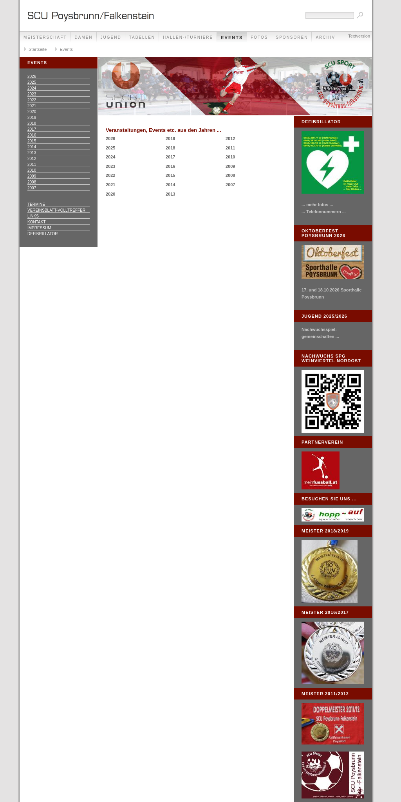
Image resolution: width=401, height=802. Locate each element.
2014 (31, 147)
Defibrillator (42, 234)
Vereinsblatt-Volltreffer (56, 210)
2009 (31, 176)
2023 (31, 94)
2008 (31, 182)
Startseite (38, 49)
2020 (31, 112)
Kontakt (36, 222)
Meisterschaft (45, 37)
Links (33, 216)
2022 (31, 100)
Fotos (259, 37)
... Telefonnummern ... (324, 211)
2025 (31, 82)
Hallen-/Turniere (188, 37)
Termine (36, 204)
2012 (31, 158)
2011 (31, 164)
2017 (31, 129)
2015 (31, 141)
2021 (31, 106)
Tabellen (142, 37)
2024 (31, 88)
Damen (83, 37)
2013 (31, 153)
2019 (31, 117)
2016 (31, 135)
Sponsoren (292, 37)
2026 (31, 76)
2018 (31, 123)
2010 (31, 170)
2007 (31, 188)
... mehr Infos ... (317, 204)
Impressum (39, 228)
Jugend (111, 37)
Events (232, 37)
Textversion (359, 36)
